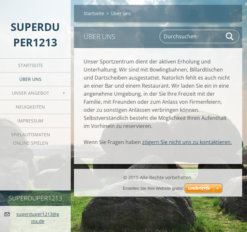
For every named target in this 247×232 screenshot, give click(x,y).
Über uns (30, 79)
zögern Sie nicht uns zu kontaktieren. (187, 142)
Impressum (30, 121)
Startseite (30, 65)
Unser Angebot (30, 93)
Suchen (230, 36)
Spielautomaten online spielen (30, 138)
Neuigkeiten (30, 107)
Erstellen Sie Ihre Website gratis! (153, 188)
